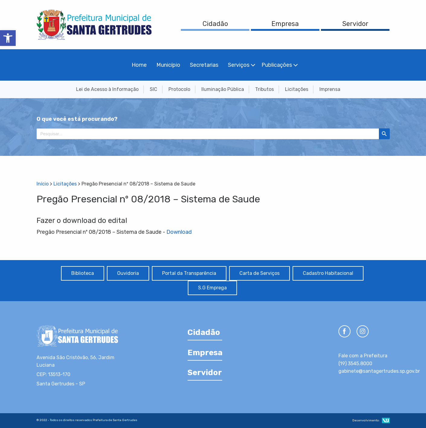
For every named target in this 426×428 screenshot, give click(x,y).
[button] (8, 38)
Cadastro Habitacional (328, 273)
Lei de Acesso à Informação (107, 89)
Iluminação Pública (222, 89)
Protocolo (179, 89)
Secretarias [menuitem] (204, 65)
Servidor (355, 24)
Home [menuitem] (139, 65)
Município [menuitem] (168, 65)
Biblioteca (82, 273)
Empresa (285, 24)
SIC (153, 89)
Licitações (296, 89)
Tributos (264, 89)
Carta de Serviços (259, 273)
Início (43, 184)
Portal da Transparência (189, 273)
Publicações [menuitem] (276, 65)
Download (179, 232)
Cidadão (215, 24)
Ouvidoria (128, 273)
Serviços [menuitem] (238, 65)
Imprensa (329, 89)
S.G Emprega (212, 288)
